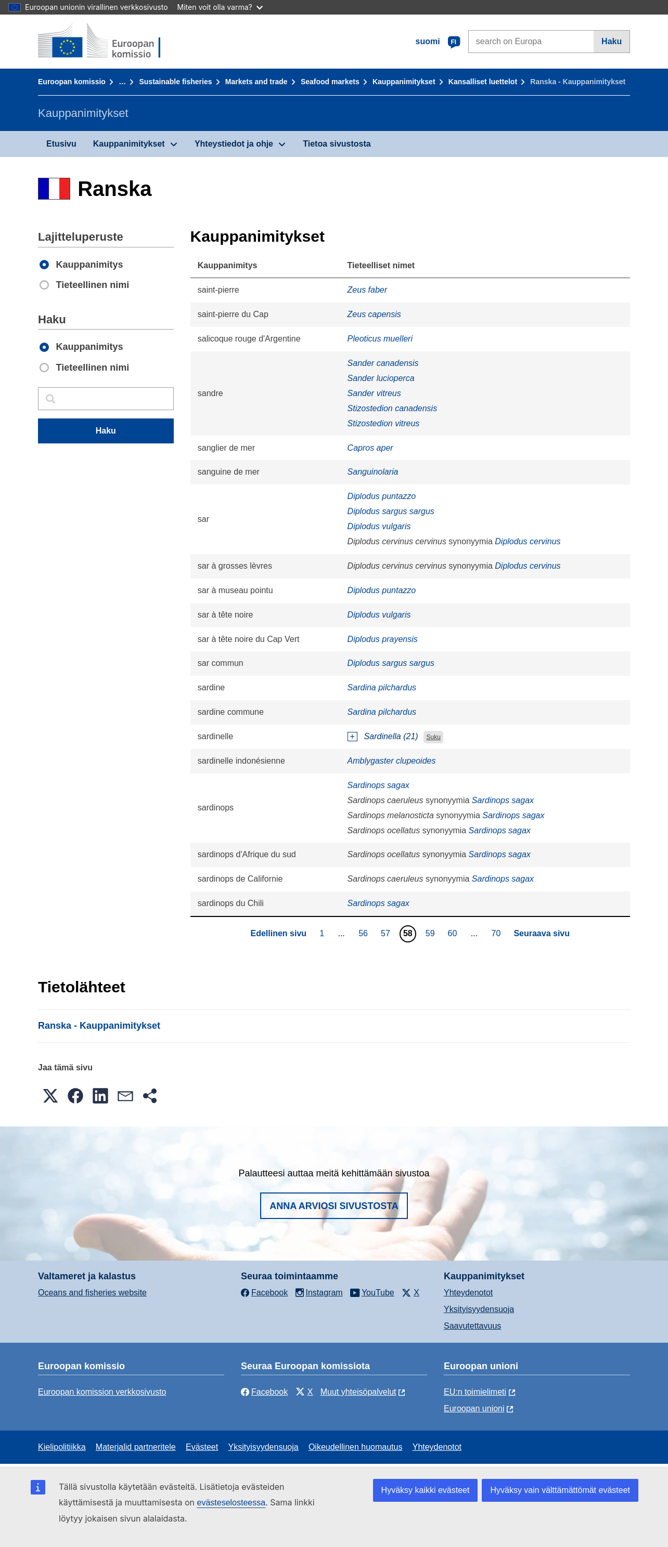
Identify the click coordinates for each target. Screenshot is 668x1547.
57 (387, 933)
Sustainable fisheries (175, 81)
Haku (611, 41)
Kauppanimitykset (403, 81)
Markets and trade (256, 81)
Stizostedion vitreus (384, 423)
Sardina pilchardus (382, 687)
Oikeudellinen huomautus (356, 1447)
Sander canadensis (383, 363)
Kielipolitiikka (62, 1447)
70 (498, 933)
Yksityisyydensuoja (479, 1309)
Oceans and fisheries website (92, 1292)
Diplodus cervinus (527, 541)
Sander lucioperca (381, 378)
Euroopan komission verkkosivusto (102, 1391)
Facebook (264, 1391)
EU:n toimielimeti (475, 1391)
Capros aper (370, 447)
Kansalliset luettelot (482, 81)
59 (432, 933)
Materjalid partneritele (136, 1447)
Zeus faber (367, 289)
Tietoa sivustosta (336, 143)
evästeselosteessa (231, 1502)
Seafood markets (330, 81)
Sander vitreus (374, 393)
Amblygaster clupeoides (392, 760)
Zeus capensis (374, 314)
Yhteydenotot (468, 1292)
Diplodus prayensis (383, 639)
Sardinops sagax (378, 785)
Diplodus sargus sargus (391, 511)
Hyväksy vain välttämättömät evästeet (560, 1490)
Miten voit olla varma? (220, 7)
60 (454, 933)
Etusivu (61, 143)
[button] (50, 1095)
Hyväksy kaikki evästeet (425, 1490)
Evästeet (202, 1447)
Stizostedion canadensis (393, 408)
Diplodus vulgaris (379, 526)
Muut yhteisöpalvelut (358, 1391)
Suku (433, 737)
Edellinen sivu (278, 933)
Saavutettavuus (472, 1325)
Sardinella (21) (391, 736)
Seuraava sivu (541, 933)
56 (364, 933)
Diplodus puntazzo (382, 496)
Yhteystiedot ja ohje (234, 143)
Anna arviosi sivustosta (334, 1206)
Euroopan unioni (474, 1408)
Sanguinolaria (373, 471)
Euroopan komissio (72, 81)
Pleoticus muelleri (380, 338)
